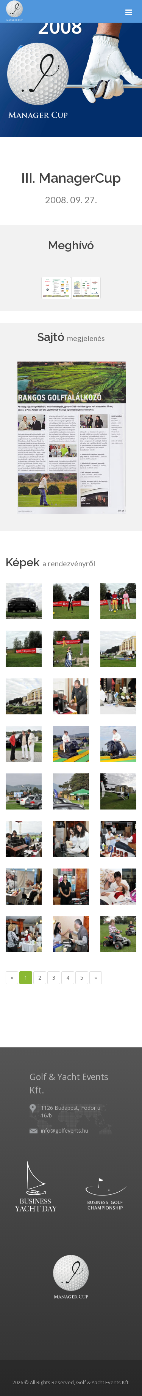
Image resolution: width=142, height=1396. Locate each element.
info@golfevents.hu (64, 1130)
